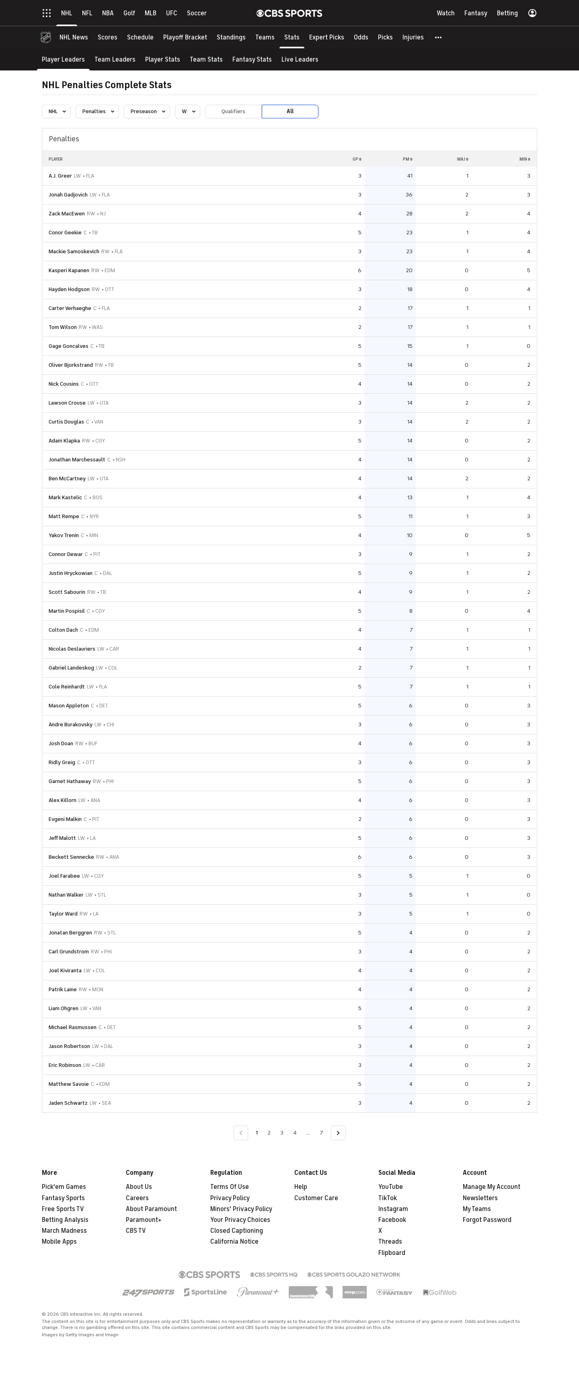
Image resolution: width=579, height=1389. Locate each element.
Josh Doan (61, 743)
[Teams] (264, 37)
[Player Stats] (162, 59)
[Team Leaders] (115, 59)
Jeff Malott (62, 838)
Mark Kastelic (65, 497)
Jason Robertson (69, 1046)
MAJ (462, 159)
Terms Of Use (229, 1187)
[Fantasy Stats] (252, 59)
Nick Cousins (64, 383)
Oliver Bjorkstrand (71, 365)
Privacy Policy (230, 1198)
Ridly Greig (62, 762)
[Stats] (291, 37)
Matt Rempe (64, 516)
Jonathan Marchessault (77, 459)
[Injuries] (413, 37)
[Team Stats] (206, 59)
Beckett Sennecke (71, 857)
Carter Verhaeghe (70, 308)
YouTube (390, 1187)
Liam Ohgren (63, 1008)
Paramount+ (144, 1220)
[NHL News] (74, 37)
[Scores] (107, 37)
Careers (137, 1198)
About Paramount (151, 1209)
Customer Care (316, 1198)
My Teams (477, 1209)
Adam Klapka (64, 440)
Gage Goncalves (68, 346)
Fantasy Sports (63, 1198)
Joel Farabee (64, 875)
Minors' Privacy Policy (241, 1209)
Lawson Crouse (67, 402)
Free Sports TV (63, 1209)
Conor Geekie (65, 232)
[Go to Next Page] (338, 1133)
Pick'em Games (64, 1187)
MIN (524, 159)
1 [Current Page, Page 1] (257, 1132)
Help (300, 1187)
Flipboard (391, 1253)
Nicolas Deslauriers (72, 648)
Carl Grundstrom (69, 951)
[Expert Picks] (326, 37)
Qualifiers (233, 111)
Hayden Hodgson (69, 289)
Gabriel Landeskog (71, 667)
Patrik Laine (63, 989)
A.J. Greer (60, 175)
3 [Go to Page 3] (281, 1132)
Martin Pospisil (67, 611)
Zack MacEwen (67, 213)
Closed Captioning (236, 1231)
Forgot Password (487, 1220)
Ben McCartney (67, 478)
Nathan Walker (66, 894)
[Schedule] (140, 37)
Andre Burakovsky (70, 724)
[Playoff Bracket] (185, 37)
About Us (139, 1187)
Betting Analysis (65, 1220)
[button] (439, 37)
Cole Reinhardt (67, 686)
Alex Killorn (62, 800)
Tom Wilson (63, 327)
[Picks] (385, 37)
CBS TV (136, 1231)
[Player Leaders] (63, 59)
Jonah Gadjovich (68, 194)
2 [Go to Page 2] (269, 1132)
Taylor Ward (63, 913)
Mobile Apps (59, 1242)
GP (357, 159)
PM (408, 159)
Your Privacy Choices (240, 1220)
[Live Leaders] (300, 59)
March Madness (64, 1231)
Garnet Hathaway (70, 781)
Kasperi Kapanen (69, 270)
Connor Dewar (66, 554)
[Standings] (231, 37)
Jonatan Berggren (70, 932)
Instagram (393, 1209)
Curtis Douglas (66, 421)
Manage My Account (491, 1187)
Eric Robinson (65, 1065)
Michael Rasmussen (72, 1027)
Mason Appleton (69, 705)
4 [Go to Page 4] (295, 1132)
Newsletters (480, 1198)
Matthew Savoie (69, 1084)
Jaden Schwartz (68, 1103)
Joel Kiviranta (65, 970)
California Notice (234, 1242)
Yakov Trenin (64, 535)
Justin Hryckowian (70, 573)
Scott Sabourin (67, 592)
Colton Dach (63, 629)
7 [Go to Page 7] (321, 1132)
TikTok (387, 1198)
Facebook (392, 1220)
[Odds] (361, 37)
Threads (390, 1242)
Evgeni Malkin (65, 819)
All (290, 111)
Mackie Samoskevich (74, 251)
